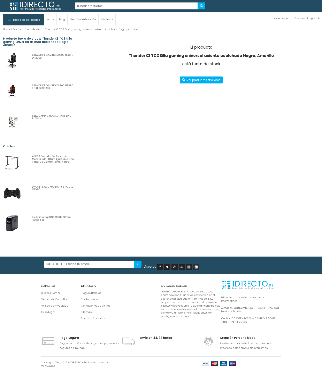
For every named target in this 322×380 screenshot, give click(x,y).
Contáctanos (89, 299)
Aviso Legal (48, 312)
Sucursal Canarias (93, 318)
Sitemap (86, 312)
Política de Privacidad (54, 305)
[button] (23, 19)
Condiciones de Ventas (95, 305)
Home (50, 19)
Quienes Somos (51, 293)
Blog (62, 19)
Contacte (107, 19)
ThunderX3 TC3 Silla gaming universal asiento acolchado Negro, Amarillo (91, 29)
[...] (136, 5)
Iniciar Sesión (281, 18)
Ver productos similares (201, 80)
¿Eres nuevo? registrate (306, 18)
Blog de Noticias (91, 293)
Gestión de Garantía (83, 19)
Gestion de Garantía (54, 299)
